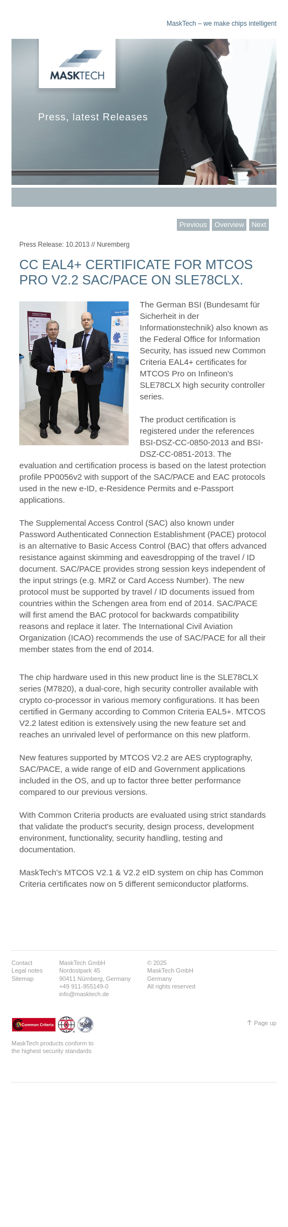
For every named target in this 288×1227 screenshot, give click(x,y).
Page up (265, 1023)
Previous (193, 224)
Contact (21, 962)
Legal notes (27, 970)
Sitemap (22, 978)
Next (258, 224)
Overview (229, 224)
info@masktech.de (84, 994)
